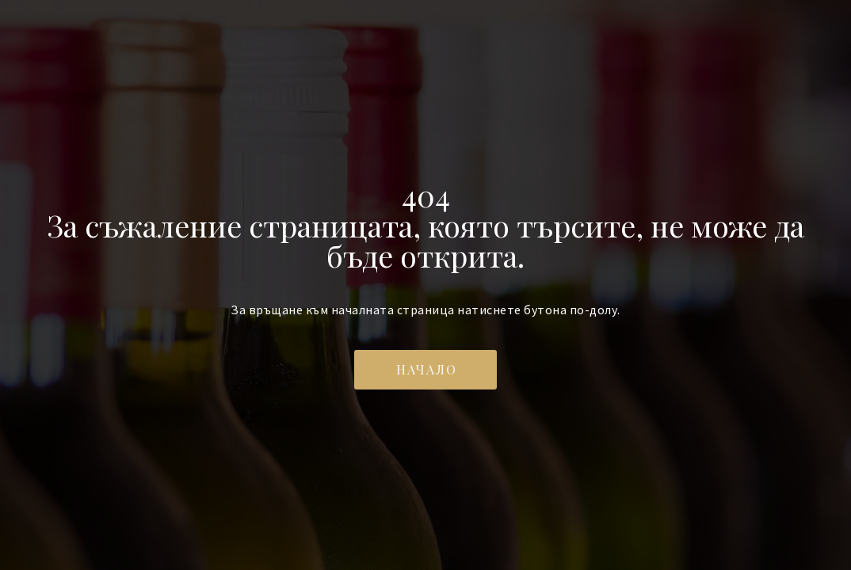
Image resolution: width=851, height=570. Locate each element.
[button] (425, 370)
